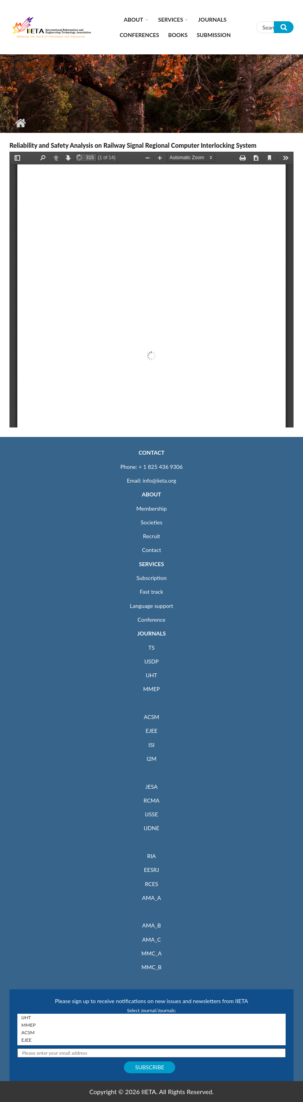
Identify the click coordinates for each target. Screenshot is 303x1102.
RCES (151, 884)
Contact (151, 549)
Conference (152, 619)
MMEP (151, 689)
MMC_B (152, 967)
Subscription (151, 577)
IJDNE (151, 828)
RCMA (152, 800)
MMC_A (151, 953)
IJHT (151, 675)
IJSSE (151, 814)
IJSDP (151, 661)
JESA (152, 786)
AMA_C (151, 939)
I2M (151, 758)
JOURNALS (151, 633)
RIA (151, 856)
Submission (213, 35)
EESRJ (151, 869)
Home (20, 123)
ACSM (151, 717)
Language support (151, 605)
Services (170, 19)
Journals (212, 19)
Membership (151, 508)
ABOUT (151, 494)
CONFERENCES (139, 35)
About (133, 19)
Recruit (151, 536)
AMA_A (151, 897)
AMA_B (151, 925)
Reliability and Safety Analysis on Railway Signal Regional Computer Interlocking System (132, 145)
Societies (152, 522)
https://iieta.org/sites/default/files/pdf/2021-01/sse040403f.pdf (151, 289)
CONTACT (151, 452)
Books (177, 35)
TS (151, 647)
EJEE (151, 730)
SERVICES (151, 564)
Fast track (151, 591)
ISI (151, 744)
